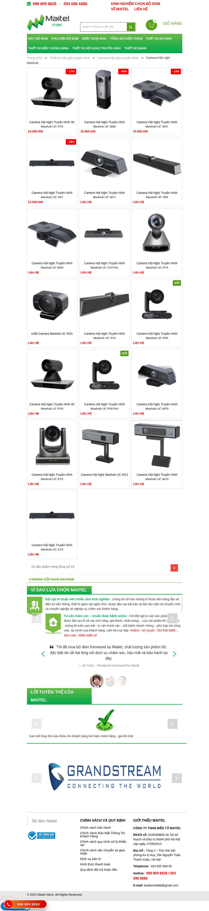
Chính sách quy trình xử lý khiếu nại (103, 843)
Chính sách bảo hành (95, 827)
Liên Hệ (141, 9)
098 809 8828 (45, 4)
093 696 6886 (75, 4)
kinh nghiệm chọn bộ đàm (135, 4)
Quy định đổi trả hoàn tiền (98, 869)
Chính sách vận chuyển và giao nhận (102, 852)
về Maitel (120, 9)
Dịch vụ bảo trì (90, 859)
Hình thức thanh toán (95, 864)
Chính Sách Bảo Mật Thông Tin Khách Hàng (102, 834)
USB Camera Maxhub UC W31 (52, 333)
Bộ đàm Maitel (44, 821)
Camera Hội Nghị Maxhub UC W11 (104, 474)
